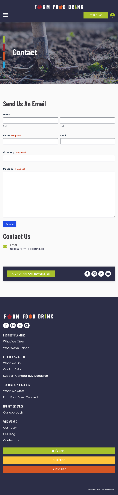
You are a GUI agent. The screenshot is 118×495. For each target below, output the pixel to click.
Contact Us (11, 440)
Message (14, 169)
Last (62, 126)
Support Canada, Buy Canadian (25, 376)
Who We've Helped (16, 348)
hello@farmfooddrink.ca (27, 249)
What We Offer (13, 341)
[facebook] (87, 274)
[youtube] (108, 274)
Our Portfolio (12, 369)
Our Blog (9, 434)
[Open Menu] (5, 14)
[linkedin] (101, 274)
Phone (12, 135)
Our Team (10, 428)
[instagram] (94, 274)
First (5, 126)
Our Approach (13, 412)
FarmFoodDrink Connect (20, 397)
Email (63, 135)
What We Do (12, 363)
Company (14, 152)
